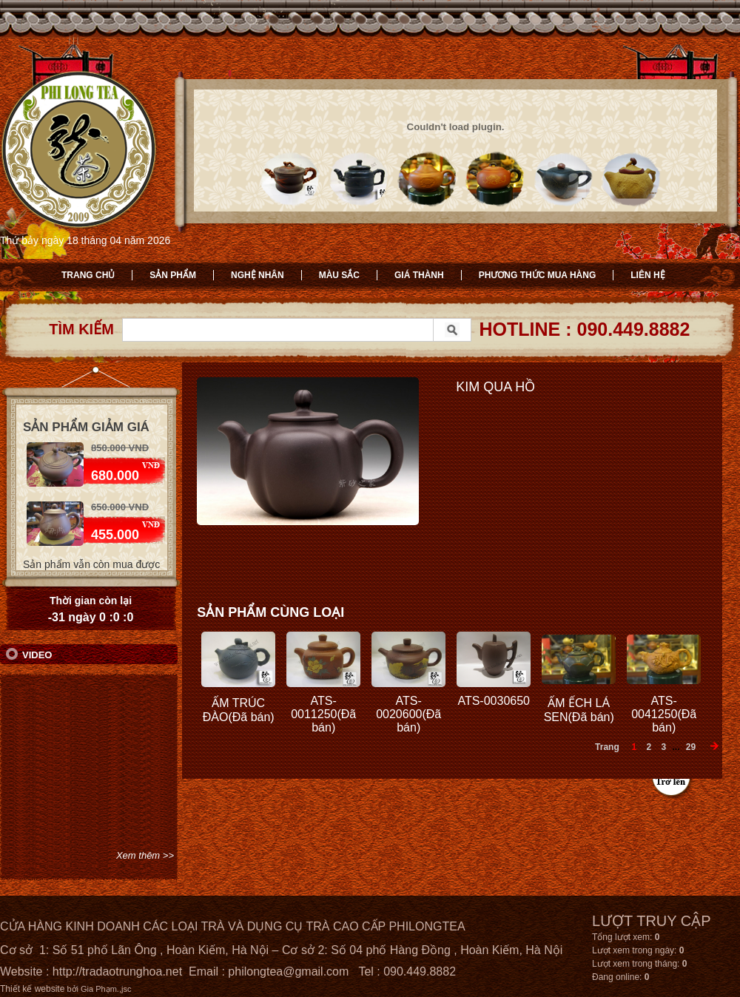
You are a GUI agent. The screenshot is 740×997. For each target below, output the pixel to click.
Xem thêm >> (145, 855)
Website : (26, 971)
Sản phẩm (172, 275)
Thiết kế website (32, 989)
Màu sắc (339, 275)
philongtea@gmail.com (288, 971)
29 (691, 747)
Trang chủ (88, 275)
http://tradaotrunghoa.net (117, 971)
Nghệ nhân (257, 275)
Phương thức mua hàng (537, 275)
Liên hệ (647, 275)
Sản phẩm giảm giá (86, 427)
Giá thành (419, 275)
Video (37, 654)
